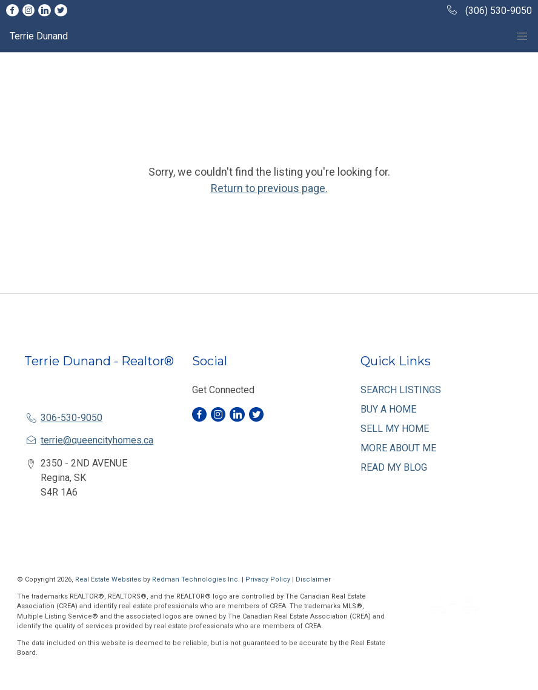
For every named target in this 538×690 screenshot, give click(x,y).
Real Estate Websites (109, 579)
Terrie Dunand (39, 36)
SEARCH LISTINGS (400, 390)
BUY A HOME (388, 409)
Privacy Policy (267, 579)
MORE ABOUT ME (398, 448)
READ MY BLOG (393, 467)
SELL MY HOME (394, 428)
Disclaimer (313, 579)
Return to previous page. (269, 188)
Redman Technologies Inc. (197, 579)
